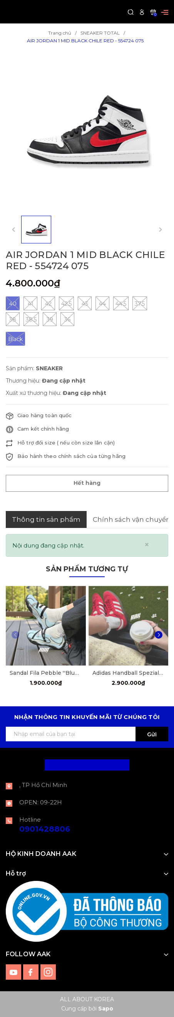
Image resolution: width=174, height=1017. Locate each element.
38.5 (31, 319)
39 (50, 319)
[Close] (146, 545)
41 (30, 303)
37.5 (139, 303)
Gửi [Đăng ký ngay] (152, 734)
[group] (87, 130)
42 (48, 303)
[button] (158, 635)
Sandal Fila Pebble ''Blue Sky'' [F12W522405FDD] (46, 672)
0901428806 (44, 829)
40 (13, 303)
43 (85, 303)
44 (102, 303)
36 (67, 319)
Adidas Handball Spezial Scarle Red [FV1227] (128, 672)
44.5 (121, 303)
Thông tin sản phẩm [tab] (46, 519)
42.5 (66, 303)
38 (13, 319)
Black (15, 339)
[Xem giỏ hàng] (153, 11)
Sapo (105, 1008)
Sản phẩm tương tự (87, 569)
